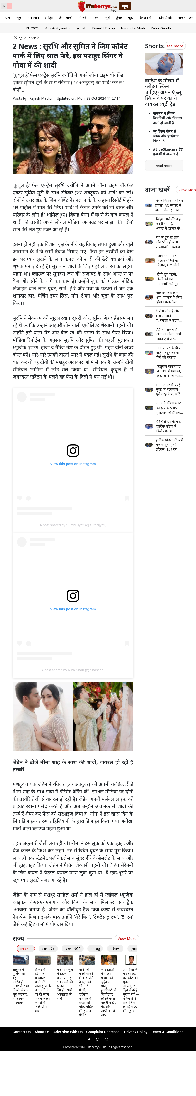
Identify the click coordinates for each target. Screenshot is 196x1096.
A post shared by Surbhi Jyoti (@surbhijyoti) (73, 525)
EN (4, 6)
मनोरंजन (33, 17)
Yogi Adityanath (57, 28)
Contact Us (22, 1032)
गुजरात (134, 948)
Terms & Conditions (167, 1032)
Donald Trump (103, 28)
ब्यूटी (107, 17)
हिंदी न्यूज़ (18, 37)
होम (7, 17)
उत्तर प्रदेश (48, 948)
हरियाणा (115, 948)
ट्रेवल (119, 17)
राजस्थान (26, 948)
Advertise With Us (68, 1032)
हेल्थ (95, 17)
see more (175, 45)
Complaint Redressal (103, 1032)
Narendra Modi (133, 28)
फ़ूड (130, 17)
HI (9, 6)
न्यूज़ (19, 17)
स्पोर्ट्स (49, 17)
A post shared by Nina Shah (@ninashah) (73, 670)
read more (164, 165)
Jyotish (80, 28)
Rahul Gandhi (161, 28)
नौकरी (83, 17)
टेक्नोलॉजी (66, 17)
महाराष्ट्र (95, 948)
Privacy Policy (135, 1032)
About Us (41, 1032)
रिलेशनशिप (146, 17)
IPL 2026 (31, 28)
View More (127, 938)
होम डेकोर (165, 17)
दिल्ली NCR (73, 948)
